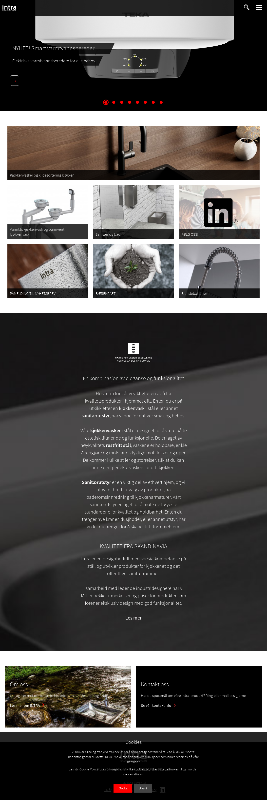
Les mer (133, 618)
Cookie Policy (88, 769)
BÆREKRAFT (105, 293)
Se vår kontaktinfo (156, 705)
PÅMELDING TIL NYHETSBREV (33, 293)
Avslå (143, 788)
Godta (122, 788)
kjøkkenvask (132, 408)
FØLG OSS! (189, 234)
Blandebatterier (194, 293)
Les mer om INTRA (25, 705)
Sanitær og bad (107, 234)
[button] (259, 7)
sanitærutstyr (96, 415)
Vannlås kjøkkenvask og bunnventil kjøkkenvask (38, 232)
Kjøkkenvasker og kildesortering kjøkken (42, 175)
